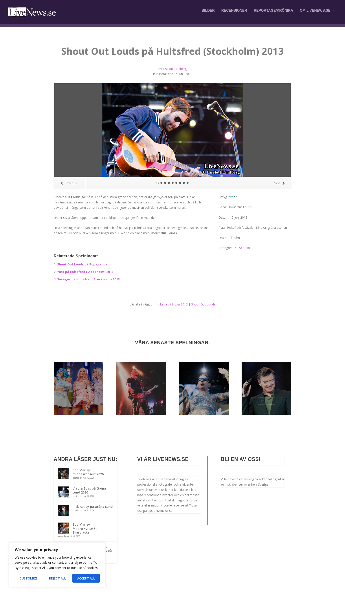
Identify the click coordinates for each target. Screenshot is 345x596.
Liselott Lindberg (175, 69)
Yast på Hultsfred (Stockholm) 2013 (85, 272)
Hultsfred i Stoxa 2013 (172, 304)
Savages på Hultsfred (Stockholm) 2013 (88, 279)
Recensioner (234, 13)
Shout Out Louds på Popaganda (82, 264)
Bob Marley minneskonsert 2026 (88, 472)
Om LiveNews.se (315, 13)
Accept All (86, 578)
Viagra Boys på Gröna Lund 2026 (89, 490)
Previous (69, 183)
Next (279, 183)
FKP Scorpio (241, 248)
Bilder (208, 13)
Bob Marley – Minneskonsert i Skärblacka (85, 528)
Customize (29, 578)
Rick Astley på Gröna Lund (93, 507)
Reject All (57, 578)
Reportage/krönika (273, 13)
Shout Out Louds (203, 304)
